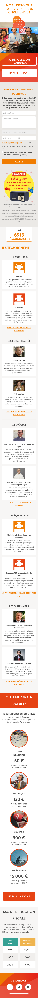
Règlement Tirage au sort (19, 993)
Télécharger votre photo (12, 142)
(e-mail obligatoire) (18, 153)
